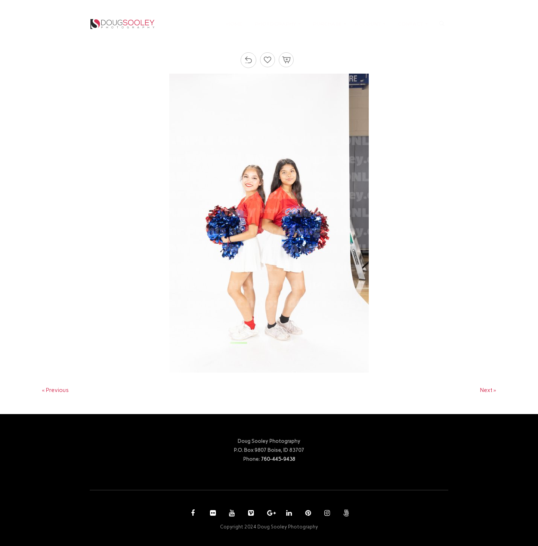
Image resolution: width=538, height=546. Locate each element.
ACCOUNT (368, 24)
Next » (488, 390)
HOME (234, 24)
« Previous (55, 390)
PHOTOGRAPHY (275, 24)
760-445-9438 (278, 459)
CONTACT (410, 24)
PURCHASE (327, 24)
